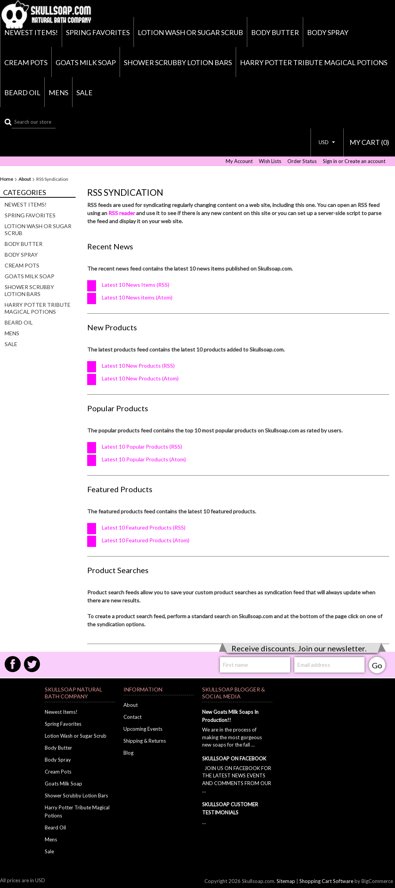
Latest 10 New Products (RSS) (138, 365)
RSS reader (121, 213)
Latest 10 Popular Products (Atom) (144, 459)
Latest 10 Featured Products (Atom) (145, 540)
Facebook (13, 664)
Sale (84, 92)
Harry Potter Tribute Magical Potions (313, 62)
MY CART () (369, 142)
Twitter (32, 664)
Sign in (330, 161)
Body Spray (327, 32)
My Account (239, 161)
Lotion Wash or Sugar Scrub (190, 32)
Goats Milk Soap (86, 62)
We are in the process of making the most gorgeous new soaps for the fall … (232, 737)
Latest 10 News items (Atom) (137, 297)
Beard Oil (22, 92)
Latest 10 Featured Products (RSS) (144, 527)
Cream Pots (25, 62)
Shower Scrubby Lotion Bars (178, 62)
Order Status (302, 161)
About (25, 179)
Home (6, 179)
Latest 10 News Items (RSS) (135, 284)
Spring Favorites (98, 32)
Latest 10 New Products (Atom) (140, 378)
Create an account (364, 161)
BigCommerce (377, 881)
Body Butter (275, 32)
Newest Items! (31, 32)
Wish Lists (270, 161)
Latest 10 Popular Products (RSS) (142, 446)
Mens (58, 92)
